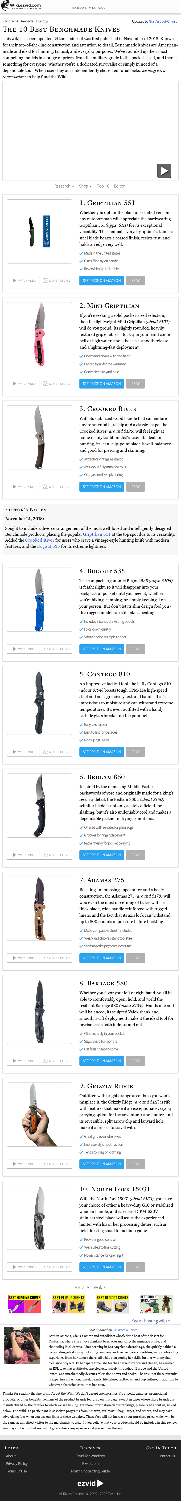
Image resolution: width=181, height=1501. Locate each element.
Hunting (42, 21)
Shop (85, 185)
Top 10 (103, 185)
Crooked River (40, 540)
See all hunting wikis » (151, 1320)
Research (64, 185)
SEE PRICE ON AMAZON (102, 280)
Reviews (27, 21)
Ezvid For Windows (90, 1456)
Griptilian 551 (97, 534)
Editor (119, 185)
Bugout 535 (49, 546)
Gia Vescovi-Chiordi (125, 1330)
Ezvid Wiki (10, 21)
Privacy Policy (17, 1463)
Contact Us (166, 1456)
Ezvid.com (90, 1463)
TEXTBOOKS (79, 7)
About (11, 1456)
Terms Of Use (16, 1471)
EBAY (136, 280)
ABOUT (102, 7)
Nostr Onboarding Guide (90, 1471)
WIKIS (92, 7)
